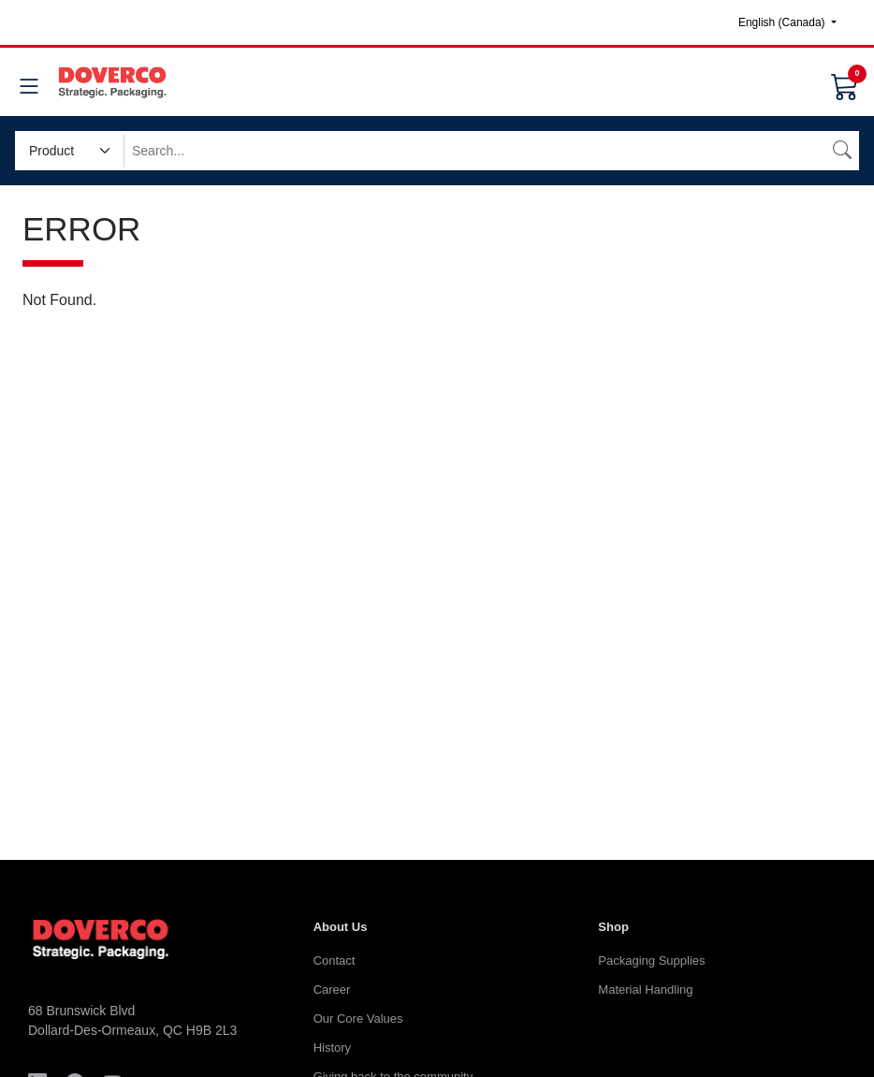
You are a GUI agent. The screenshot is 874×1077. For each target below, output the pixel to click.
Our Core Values (358, 1019)
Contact (334, 960)
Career (332, 989)
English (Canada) (783, 22)
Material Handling (645, 989)
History (332, 1048)
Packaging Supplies (651, 960)
